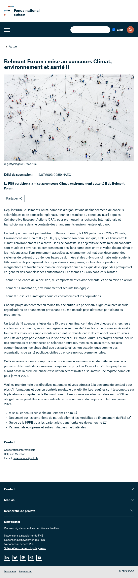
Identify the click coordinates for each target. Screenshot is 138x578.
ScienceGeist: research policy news (25, 548)
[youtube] (39, 558)
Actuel (12, 46)
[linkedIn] (7, 558)
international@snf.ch (25, 458)
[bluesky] (15, 558)
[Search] (130, 29)
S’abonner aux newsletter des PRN (24, 540)
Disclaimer (10, 572)
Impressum (25, 572)
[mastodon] (23, 558)
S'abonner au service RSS (19, 544)
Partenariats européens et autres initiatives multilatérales (47, 427)
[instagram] (31, 558)
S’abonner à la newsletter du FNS (23, 536)
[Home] (26, 15)
